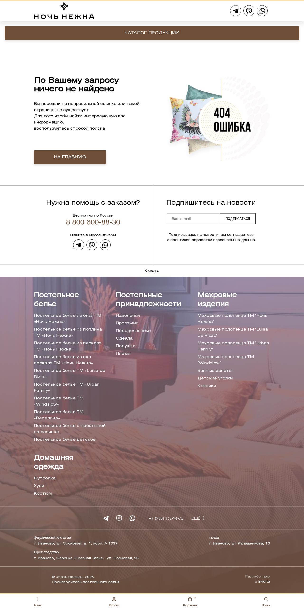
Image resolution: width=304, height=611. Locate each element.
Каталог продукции (152, 33)
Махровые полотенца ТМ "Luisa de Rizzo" (233, 332)
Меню (38, 602)
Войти (114, 602)
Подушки (126, 346)
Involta (264, 581)
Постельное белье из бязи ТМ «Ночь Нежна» (67, 319)
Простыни (127, 323)
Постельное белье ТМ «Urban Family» (67, 388)
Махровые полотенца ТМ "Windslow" (226, 360)
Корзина (190, 601)
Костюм (43, 493)
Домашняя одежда (53, 462)
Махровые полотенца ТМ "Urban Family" (233, 346)
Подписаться (238, 219)
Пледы (123, 353)
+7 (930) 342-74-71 (165, 519)
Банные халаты (215, 371)
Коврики (207, 386)
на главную (70, 157)
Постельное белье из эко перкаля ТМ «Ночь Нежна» (63, 360)
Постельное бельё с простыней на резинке (70, 429)
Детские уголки (215, 378)
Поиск (266, 602)
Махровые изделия (217, 300)
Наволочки (128, 315)
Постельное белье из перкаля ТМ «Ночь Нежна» (68, 346)
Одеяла (124, 338)
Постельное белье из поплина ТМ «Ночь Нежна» (68, 332)
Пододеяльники (133, 331)
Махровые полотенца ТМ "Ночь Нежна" (232, 319)
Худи (39, 486)
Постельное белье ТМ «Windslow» (58, 401)
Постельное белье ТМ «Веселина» (58, 415)
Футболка (45, 478)
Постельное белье (56, 300)
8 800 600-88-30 (93, 223)
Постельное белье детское (65, 439)
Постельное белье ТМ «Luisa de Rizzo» (69, 374)
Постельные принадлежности (148, 300)
